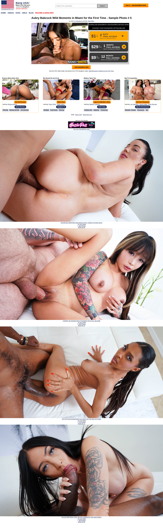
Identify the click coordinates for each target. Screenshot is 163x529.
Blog (31, 13)
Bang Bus (91, 21)
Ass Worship (24, 110)
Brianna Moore (12, 104)
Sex (147, 110)
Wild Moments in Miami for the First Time (101, 71)
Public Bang (101, 107)
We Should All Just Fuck (51, 78)
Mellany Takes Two (90, 78)
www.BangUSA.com (7, 9)
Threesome (104, 110)
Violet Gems (60, 104)
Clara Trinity (52, 104)
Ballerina (96, 110)
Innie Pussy (54, 110)
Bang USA (78, 114)
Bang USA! (22, 2)
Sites (18, 13)
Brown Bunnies (20, 107)
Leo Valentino (134, 104)
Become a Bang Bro (21, 8)
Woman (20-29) (14, 110)
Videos (11, 13)
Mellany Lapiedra (94, 104)
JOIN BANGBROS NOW (81, 67)
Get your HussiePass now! (81, 129)
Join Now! (108, 14)
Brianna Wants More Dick (10, 78)
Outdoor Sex (88, 110)
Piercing (5, 110)
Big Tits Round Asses (142, 107)
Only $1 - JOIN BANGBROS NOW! (136, 5)
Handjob (46, 110)
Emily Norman (152, 104)
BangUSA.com (87, 114)
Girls (24, 13)
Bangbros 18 (61, 107)
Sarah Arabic (143, 104)
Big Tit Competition (131, 78)
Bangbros (79, 21)
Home (3, 13)
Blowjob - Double (130, 110)
